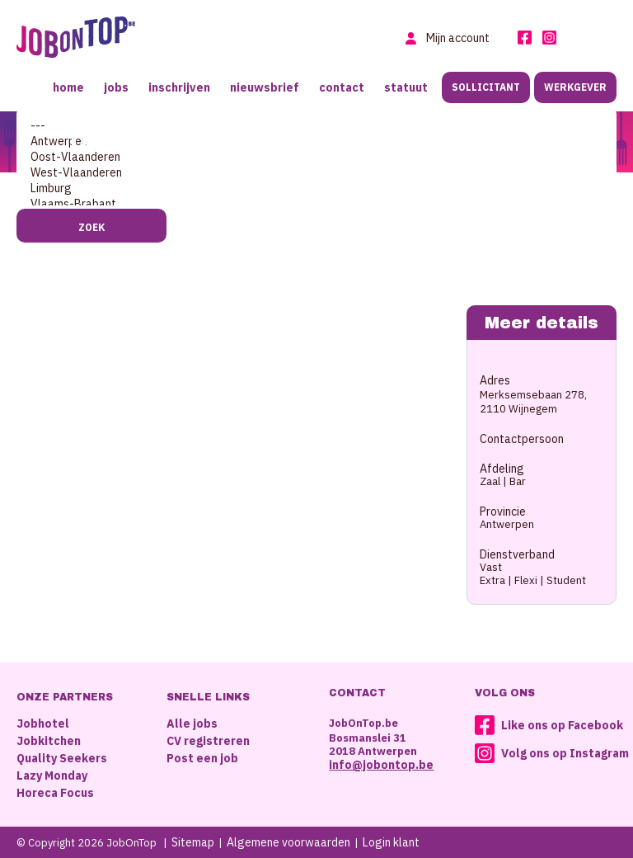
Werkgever (575, 87)
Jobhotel (42, 723)
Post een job (202, 758)
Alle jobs (192, 723)
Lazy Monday (51, 775)
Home (68, 87)
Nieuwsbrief (264, 87)
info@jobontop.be (381, 764)
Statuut (406, 87)
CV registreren (208, 740)
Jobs (116, 87)
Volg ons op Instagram (565, 753)
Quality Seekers (61, 758)
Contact (341, 87)
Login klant (391, 842)
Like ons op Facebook (562, 725)
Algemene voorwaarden (288, 842)
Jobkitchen (48, 740)
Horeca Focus (55, 792)
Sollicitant (486, 87)
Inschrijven (179, 87)
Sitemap (192, 842)
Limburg (316, 188)
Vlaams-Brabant (316, 204)
